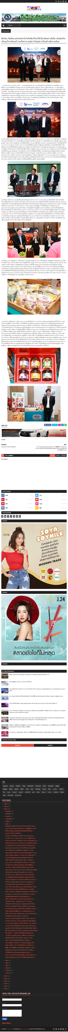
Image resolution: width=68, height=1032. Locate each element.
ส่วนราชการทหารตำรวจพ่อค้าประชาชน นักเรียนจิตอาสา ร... (22, 841)
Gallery (44, 786)
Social (27, 789)
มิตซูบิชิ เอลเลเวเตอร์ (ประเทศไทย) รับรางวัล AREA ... (19, 950)
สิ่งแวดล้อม (10, 796)
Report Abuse (6, 1024)
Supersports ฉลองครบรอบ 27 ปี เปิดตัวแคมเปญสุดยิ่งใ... (20, 848)
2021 (5, 982)
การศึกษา (61, 789)
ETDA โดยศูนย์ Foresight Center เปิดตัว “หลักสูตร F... (19, 861)
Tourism (44, 789)
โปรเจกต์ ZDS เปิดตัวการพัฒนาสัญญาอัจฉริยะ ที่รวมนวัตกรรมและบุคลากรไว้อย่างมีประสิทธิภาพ (33, 704)
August (8, 822)
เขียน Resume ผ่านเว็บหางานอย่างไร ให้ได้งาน (20, 682)
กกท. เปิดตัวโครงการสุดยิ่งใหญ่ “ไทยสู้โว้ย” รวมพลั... (19, 851)
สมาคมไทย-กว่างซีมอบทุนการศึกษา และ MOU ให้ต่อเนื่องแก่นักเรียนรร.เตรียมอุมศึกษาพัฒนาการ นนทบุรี (35, 733)
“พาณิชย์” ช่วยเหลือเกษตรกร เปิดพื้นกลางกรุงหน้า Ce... (20, 936)
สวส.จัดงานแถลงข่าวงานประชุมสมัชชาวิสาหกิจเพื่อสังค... (21, 921)
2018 (5, 989)
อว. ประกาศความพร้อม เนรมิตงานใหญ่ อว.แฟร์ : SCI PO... (21, 924)
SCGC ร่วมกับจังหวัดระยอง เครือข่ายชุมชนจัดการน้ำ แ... (20, 899)
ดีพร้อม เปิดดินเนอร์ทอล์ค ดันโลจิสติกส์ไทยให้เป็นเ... (19, 831)
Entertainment (30, 786)
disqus (58, 456)
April (7, 966)
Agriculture (5, 786)
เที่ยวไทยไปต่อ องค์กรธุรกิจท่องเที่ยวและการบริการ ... (19, 873)
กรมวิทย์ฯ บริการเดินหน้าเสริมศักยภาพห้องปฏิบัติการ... (20, 865)
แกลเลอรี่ (14, 793)
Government (50, 786)
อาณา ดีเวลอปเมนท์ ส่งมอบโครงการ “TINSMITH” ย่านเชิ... (21, 829)
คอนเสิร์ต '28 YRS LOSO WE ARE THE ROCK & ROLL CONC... (21, 929)
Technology (37, 789)
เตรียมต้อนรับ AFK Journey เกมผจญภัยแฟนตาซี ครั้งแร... (20, 904)
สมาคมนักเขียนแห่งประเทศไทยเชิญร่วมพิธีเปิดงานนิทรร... (21, 909)
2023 (5, 977)
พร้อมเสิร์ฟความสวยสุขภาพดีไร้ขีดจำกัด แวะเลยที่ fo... (20, 890)
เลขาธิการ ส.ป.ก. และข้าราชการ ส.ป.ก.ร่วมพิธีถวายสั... (20, 839)
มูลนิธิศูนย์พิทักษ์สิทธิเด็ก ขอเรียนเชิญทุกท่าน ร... (18, 897)
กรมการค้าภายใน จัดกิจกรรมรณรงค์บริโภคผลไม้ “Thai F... (21, 887)
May (7, 963)
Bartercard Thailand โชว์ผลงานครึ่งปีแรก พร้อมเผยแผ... (20, 907)
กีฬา (4, 793)
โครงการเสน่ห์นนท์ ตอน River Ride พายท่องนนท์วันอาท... (21, 955)
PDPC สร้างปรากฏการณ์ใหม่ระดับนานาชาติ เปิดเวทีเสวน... (21, 914)
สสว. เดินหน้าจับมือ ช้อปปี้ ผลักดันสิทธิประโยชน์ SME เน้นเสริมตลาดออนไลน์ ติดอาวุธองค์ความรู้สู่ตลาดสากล (36, 697)
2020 (5, 984)
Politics (22, 789)
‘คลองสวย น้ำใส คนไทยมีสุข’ (13, 834)
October (8, 817)
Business (12, 786)
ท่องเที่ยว (21, 793)
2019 (5, 987)
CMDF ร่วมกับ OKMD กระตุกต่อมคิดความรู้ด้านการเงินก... (20, 948)
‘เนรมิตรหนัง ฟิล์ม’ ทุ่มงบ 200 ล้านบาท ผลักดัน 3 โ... (19, 885)
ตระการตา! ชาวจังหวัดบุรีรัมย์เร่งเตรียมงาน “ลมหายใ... (20, 863)
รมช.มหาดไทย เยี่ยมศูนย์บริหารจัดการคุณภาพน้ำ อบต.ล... (21, 926)
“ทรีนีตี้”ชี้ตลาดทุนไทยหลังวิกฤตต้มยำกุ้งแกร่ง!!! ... (18, 953)
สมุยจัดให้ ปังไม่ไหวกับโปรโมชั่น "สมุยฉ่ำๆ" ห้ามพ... (19, 938)
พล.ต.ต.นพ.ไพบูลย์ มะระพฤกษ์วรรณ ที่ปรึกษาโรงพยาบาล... (21, 880)
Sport (32, 789)
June (7, 961)
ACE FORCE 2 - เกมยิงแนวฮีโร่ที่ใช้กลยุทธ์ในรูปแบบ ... (19, 933)
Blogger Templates (24, 1029)
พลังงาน (44, 793)
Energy (23, 786)
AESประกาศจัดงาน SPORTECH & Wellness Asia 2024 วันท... (21, 892)
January (8, 973)
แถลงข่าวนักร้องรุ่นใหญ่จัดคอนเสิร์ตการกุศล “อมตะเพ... (20, 919)
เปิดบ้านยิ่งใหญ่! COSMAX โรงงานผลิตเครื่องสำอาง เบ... (20, 912)
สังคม (4, 796)
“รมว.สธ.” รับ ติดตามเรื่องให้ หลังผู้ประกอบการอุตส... (19, 868)
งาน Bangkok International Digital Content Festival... (20, 878)
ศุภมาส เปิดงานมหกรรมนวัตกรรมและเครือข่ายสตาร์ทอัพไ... (21, 870)
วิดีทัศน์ (62, 793)
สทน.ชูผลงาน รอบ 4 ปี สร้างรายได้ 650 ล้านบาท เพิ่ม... (20, 895)
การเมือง (55, 789)
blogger (52, 456)
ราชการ (49, 793)
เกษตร (8, 793)
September (9, 819)
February (8, 971)
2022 (5, 979)
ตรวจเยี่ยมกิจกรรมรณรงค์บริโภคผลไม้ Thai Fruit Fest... (20, 846)
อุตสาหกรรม (18, 796)
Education (18, 786)
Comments (50, 746)
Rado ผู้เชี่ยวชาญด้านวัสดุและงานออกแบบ (16, 916)
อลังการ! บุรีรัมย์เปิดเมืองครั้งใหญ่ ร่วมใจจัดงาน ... (18, 941)
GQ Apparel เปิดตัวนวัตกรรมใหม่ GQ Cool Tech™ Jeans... (20, 826)
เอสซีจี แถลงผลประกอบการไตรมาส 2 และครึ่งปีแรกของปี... (21, 843)
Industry (10, 789)
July (7, 824)
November (8, 814)
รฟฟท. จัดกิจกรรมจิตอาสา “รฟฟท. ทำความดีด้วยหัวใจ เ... (21, 856)
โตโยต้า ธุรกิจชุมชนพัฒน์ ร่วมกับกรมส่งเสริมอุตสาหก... (20, 882)
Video (49, 789)
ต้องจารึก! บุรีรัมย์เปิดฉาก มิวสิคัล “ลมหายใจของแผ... (19, 836)
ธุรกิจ (33, 793)
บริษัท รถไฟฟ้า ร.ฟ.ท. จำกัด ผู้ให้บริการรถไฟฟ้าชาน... (20, 946)
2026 (5, 804)
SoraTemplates (9, 1029)
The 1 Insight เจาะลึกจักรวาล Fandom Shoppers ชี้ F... (20, 943)
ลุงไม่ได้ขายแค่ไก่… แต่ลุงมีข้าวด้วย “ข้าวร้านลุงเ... (19, 902)
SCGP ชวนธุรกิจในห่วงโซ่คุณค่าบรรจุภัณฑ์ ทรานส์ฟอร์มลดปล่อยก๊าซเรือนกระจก (29, 675)
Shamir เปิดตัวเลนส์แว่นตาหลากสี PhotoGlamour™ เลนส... (21, 853)
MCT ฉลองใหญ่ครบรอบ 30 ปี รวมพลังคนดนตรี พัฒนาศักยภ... (22, 931)
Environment (38, 786)
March (7, 968)
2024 (5, 809)
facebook (63, 456)
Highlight (27, 45)
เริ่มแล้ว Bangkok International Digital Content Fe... (19, 858)
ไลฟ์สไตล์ (56, 793)
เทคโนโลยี (27, 793)
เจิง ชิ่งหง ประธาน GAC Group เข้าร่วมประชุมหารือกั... (20, 875)
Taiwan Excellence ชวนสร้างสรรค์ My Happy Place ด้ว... (20, 958)
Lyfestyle (16, 789)
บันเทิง (38, 793)
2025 (5, 807)
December (8, 812)
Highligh (57, 786)
